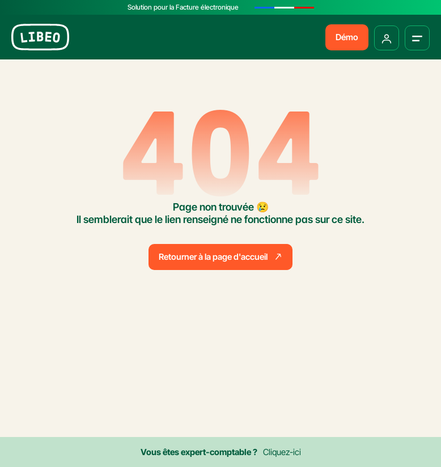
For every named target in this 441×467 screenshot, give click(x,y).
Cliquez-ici (282, 452)
